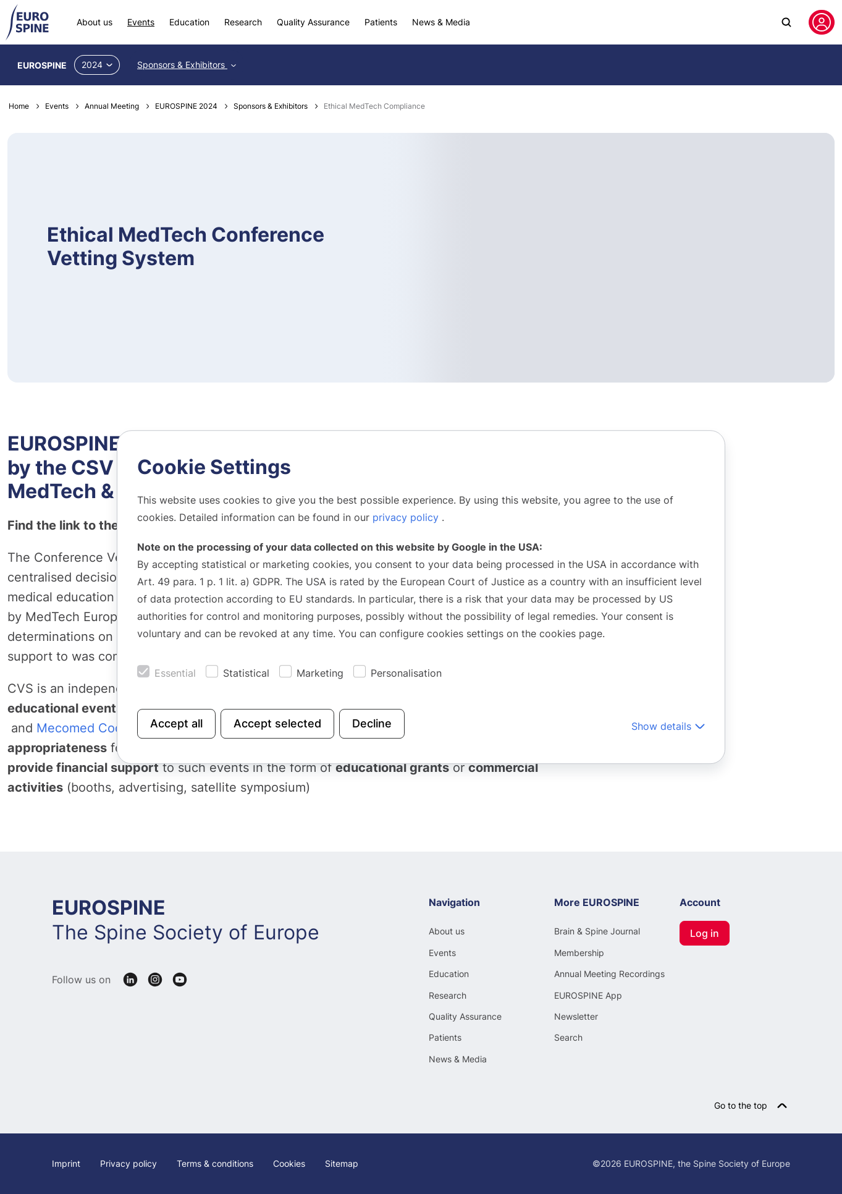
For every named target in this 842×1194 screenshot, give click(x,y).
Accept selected (277, 723)
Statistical (246, 673)
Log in (704, 933)
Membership (579, 952)
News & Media (441, 22)
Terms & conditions (215, 1163)
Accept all (176, 723)
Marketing (320, 673)
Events (140, 22)
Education (189, 22)
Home (19, 106)
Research (243, 22)
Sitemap (341, 1163)
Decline (372, 723)
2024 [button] (97, 64)
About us (94, 22)
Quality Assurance (313, 22)
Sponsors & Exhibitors (182, 64)
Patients (380, 22)
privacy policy (407, 517)
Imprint (66, 1163)
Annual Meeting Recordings (609, 973)
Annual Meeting (112, 106)
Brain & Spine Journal (597, 931)
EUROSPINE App (588, 995)
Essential (175, 673)
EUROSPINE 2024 (186, 106)
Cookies (289, 1163)
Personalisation (406, 673)
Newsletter (576, 1016)
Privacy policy (128, 1163)
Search (568, 1037)
